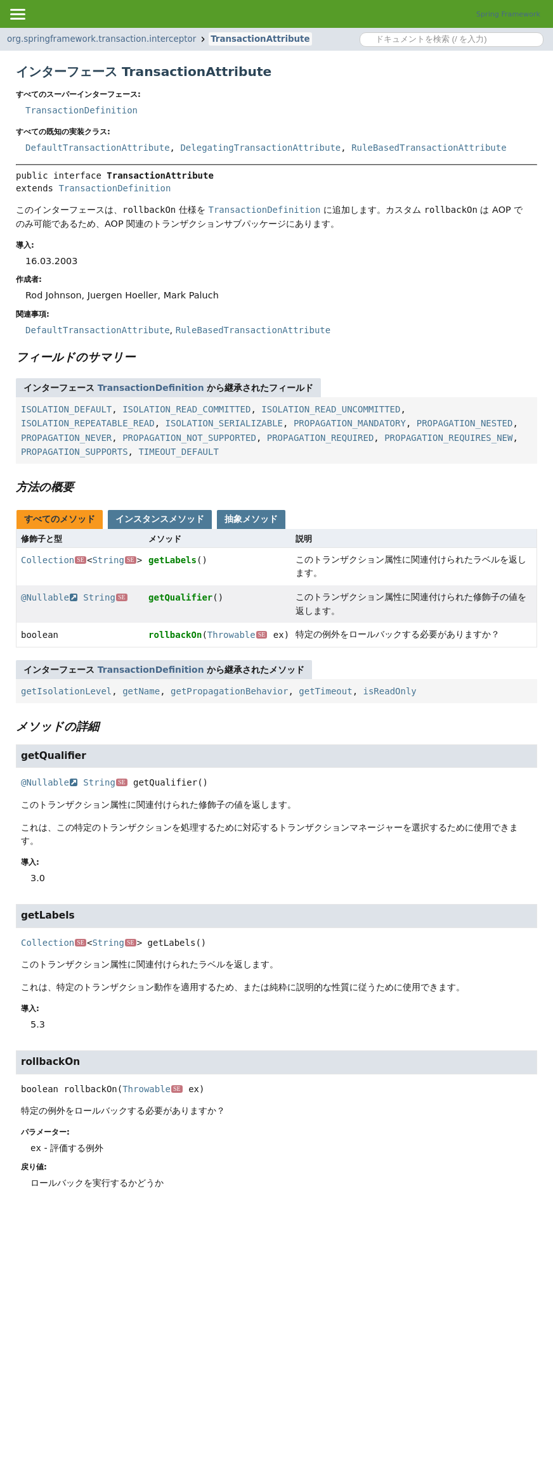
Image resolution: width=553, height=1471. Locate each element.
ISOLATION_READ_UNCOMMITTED (330, 409)
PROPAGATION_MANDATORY (350, 423)
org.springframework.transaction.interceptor (101, 39)
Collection (53, 560)
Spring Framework (508, 14)
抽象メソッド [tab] (251, 519)
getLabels (172, 560)
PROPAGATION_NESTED (465, 423)
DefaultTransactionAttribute (97, 148)
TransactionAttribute (260, 39)
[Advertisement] (276, 1302)
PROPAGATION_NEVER (66, 438)
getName (141, 691)
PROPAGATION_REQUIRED (320, 438)
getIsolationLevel (66, 691)
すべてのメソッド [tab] (59, 519)
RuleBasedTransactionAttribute (428, 148)
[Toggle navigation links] (17, 14)
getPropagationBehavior (229, 691)
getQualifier (180, 597)
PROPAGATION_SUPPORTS (74, 452)
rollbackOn (175, 635)
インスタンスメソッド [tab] (159, 519)
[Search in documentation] (451, 39)
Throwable (237, 635)
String (114, 560)
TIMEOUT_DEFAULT (178, 452)
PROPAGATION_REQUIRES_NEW (448, 438)
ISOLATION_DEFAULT (66, 409)
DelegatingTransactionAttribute (260, 148)
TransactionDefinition (81, 110)
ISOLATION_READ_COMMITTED (186, 409)
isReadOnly (389, 691)
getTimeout (325, 691)
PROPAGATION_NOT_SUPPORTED (189, 438)
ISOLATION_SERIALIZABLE (224, 423)
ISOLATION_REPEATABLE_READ (88, 423)
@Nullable (49, 597)
